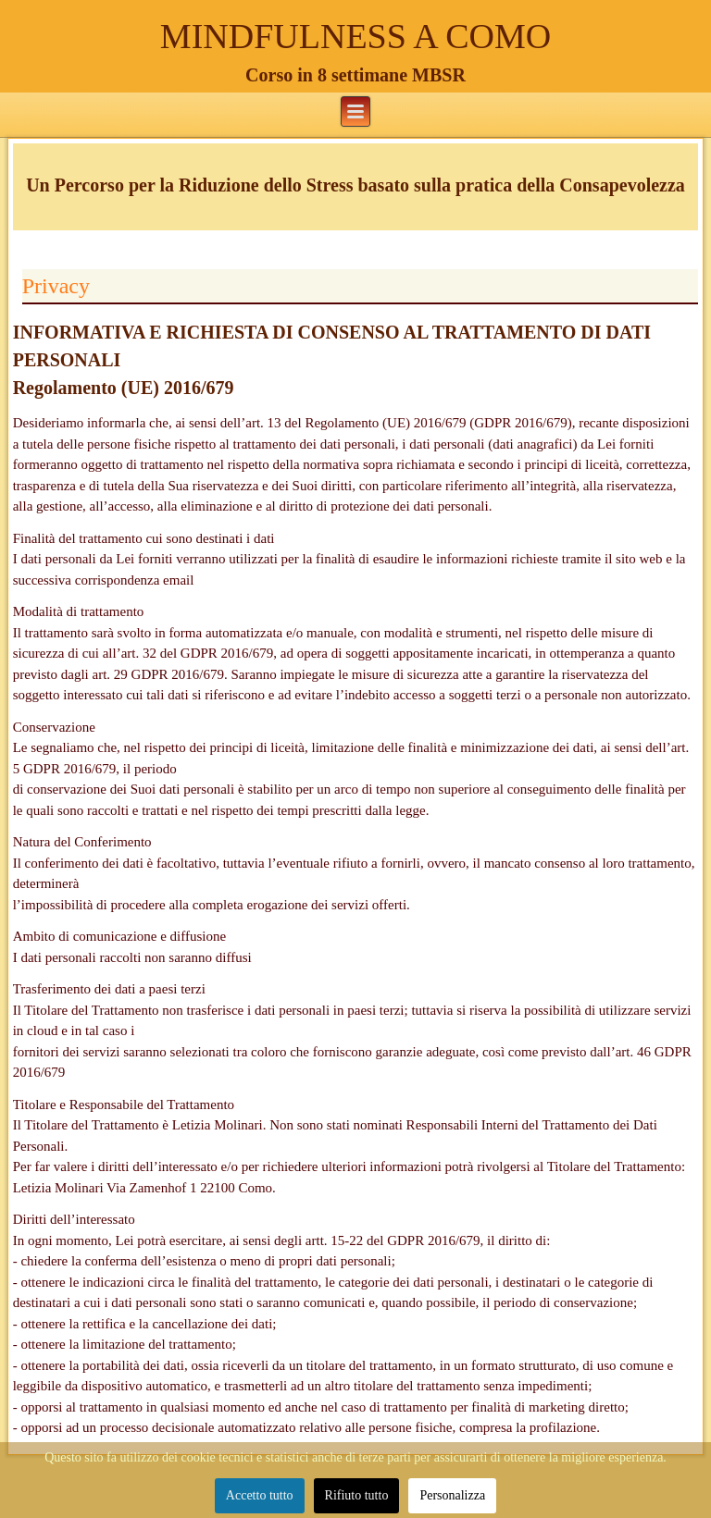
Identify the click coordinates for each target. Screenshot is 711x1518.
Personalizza (452, 1495)
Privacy (56, 286)
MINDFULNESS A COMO (355, 36)
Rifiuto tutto (357, 1495)
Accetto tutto (259, 1495)
